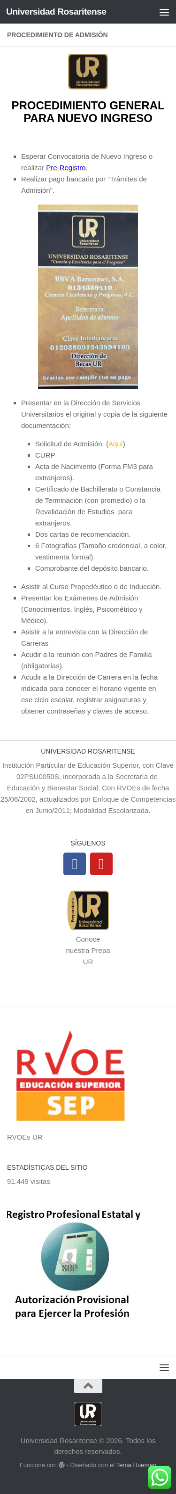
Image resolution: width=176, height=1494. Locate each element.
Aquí (115, 444)
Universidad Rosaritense (56, 11)
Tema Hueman (136, 1465)
